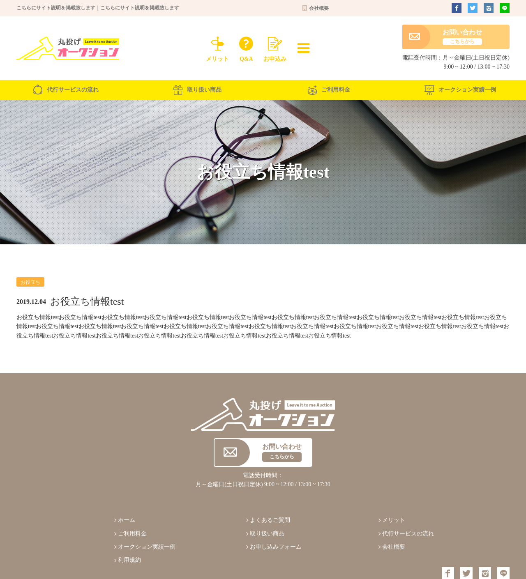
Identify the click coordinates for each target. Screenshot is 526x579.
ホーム (126, 520)
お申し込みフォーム (276, 547)
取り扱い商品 (197, 90)
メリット (217, 47)
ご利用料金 (328, 90)
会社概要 (315, 8)
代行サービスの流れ (66, 90)
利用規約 (129, 560)
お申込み (274, 47)
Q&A (246, 47)
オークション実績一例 (460, 90)
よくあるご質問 (270, 520)
